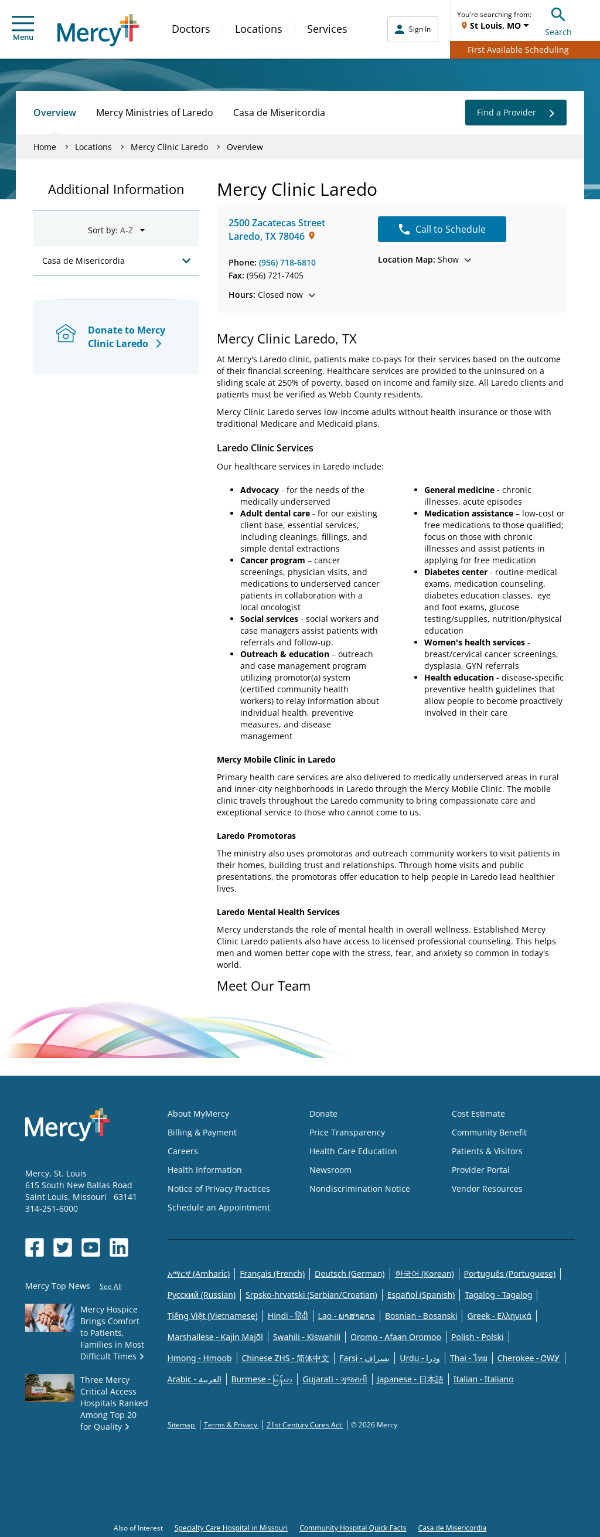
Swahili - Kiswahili (306, 1336)
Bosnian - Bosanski (421, 1315)
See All (111, 1286)
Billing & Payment (202, 1132)
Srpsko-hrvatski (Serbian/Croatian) (311, 1294)
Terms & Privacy (231, 1425)
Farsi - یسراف (364, 1357)
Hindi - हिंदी (288, 1315)
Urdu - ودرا (420, 1357)
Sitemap (182, 1425)
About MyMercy (198, 1113)
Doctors (191, 29)
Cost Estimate (478, 1113)
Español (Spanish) (421, 1294)
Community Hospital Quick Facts (352, 1528)
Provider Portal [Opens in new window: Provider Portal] (481, 1169)
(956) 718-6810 (287, 262)
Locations (258, 29)
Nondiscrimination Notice (359, 1188)
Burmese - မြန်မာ (262, 1379)
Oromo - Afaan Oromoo (395, 1336)
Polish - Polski (477, 1336)
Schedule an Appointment (219, 1207)
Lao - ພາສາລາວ (346, 1315)
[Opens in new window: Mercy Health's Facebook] (34, 1247)
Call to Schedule (442, 229)
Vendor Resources (487, 1188)
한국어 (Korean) (424, 1273)
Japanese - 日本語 (410, 1379)
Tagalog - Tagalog (498, 1294)
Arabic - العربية (194, 1379)
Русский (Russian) (202, 1294)
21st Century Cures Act (305, 1425)
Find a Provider (516, 112)
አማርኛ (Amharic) (199, 1273)
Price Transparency (347, 1132)
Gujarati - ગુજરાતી (334, 1379)
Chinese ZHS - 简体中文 (286, 1357)
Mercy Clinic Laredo (169, 146)
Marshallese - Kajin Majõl (215, 1336)
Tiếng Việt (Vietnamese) (213, 1315)
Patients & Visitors (487, 1151)
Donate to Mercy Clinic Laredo (126, 337)
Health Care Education (353, 1151)
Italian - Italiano (484, 1379)
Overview (54, 112)
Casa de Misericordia (279, 112)
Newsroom (330, 1169)
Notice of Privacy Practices (219, 1188)
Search (558, 20)
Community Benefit (489, 1132)
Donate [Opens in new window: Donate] (323, 1113)
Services (327, 29)
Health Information (205, 1169)
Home (44, 146)
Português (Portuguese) (510, 1273)
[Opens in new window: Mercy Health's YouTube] (90, 1247)
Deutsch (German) (349, 1273)
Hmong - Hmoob (200, 1357)
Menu (23, 29)
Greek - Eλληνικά (499, 1315)
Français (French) (272, 1273)
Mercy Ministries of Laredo (154, 112)
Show (424, 259)
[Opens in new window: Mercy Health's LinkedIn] (119, 1247)
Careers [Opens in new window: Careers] (183, 1151)
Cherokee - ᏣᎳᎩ (528, 1357)
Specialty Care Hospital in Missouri (231, 1528)
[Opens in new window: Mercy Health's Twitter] (62, 1247)
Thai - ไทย (469, 1357)
